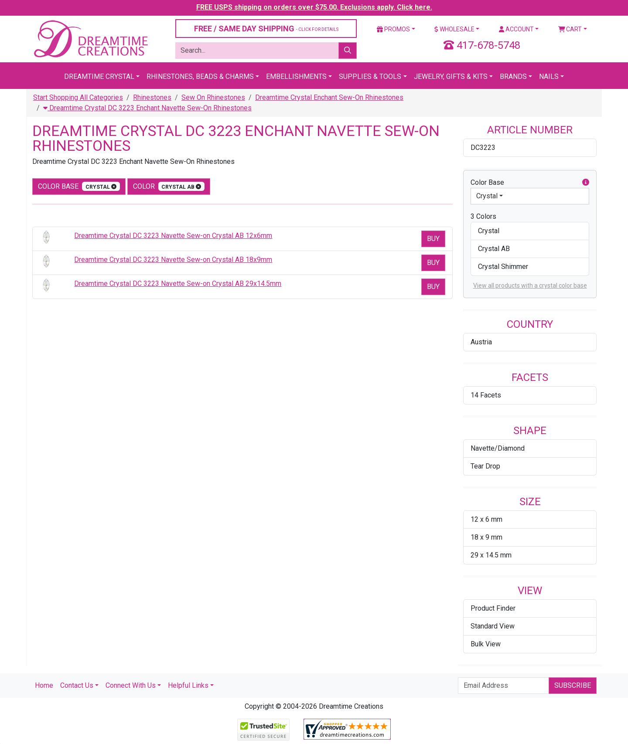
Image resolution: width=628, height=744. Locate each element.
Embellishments (296, 76)
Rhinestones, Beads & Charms (200, 76)
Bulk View (486, 644)
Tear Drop (485, 466)
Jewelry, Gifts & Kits (451, 76)
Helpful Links (188, 685)
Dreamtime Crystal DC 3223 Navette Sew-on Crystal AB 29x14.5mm (177, 283)
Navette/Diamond (498, 448)
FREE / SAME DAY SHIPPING (266, 28)
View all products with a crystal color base (530, 285)
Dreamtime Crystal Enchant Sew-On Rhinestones (329, 97)
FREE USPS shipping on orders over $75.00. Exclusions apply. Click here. (314, 7)
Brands (513, 76)
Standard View (493, 626)
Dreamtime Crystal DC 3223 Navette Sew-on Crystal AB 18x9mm (173, 259)
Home (44, 685)
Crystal (487, 196)
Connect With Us (131, 685)
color (169, 186)
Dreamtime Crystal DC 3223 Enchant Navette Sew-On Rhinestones (147, 108)
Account (516, 29)
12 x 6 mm (486, 519)
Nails (549, 76)
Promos (393, 29)
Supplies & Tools (370, 76)
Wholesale (454, 29)
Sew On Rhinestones (213, 97)
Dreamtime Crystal (99, 76)
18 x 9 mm (486, 537)
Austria (481, 342)
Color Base (79, 186)
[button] (585, 182)
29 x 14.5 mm (491, 555)
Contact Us (76, 685)
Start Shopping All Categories (78, 97)
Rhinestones (152, 97)
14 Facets (486, 395)
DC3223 (483, 147)
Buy (433, 238)
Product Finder (493, 608)
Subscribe (572, 685)
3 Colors (483, 216)
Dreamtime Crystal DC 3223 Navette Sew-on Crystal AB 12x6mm (173, 235)
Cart (570, 29)
